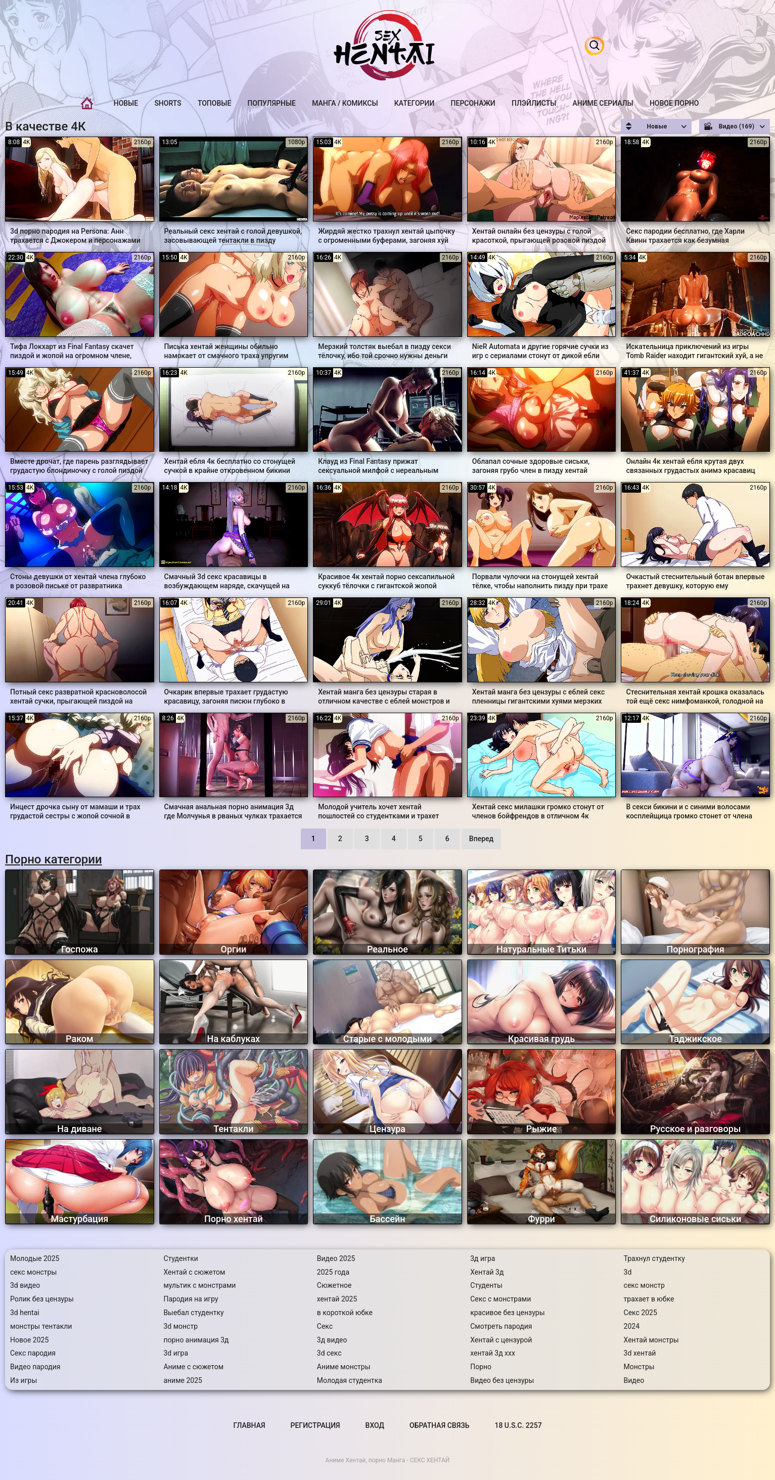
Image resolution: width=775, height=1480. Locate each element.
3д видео (332, 1340)
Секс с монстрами (500, 1299)
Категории (414, 103)
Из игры (23, 1380)
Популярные (272, 103)
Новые (126, 103)
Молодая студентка (349, 1380)
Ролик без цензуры (42, 1299)
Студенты (486, 1285)
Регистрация (315, 1425)
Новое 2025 (29, 1340)
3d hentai (24, 1313)
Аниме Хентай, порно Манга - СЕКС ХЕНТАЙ (388, 1460)
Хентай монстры (651, 1340)
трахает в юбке (649, 1299)
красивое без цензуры (507, 1313)
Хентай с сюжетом (194, 1272)
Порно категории (53, 859)
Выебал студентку (193, 1313)
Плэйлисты (534, 103)
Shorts (167, 103)
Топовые (214, 103)
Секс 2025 (640, 1313)
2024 (632, 1326)
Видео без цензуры (502, 1380)
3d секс (329, 1353)
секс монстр (644, 1285)
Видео (634, 1380)
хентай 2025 (337, 1299)
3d (628, 1272)
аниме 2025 (182, 1380)
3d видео (25, 1285)
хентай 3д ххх (492, 1353)
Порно (480, 1367)
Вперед (481, 839)
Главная (87, 103)
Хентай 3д (487, 1272)
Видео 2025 (336, 1258)
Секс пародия (33, 1353)
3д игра (482, 1258)
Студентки (180, 1258)
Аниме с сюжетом (193, 1367)
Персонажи (473, 103)
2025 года (333, 1272)
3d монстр (180, 1326)
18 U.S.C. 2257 (517, 1425)
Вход (375, 1425)
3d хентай (640, 1353)
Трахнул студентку (654, 1258)
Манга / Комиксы (345, 103)
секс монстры (33, 1272)
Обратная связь (439, 1425)
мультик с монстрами (199, 1285)
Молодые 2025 (34, 1258)
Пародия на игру (190, 1299)
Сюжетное (334, 1285)
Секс (325, 1326)
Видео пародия (35, 1367)
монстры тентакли (41, 1326)
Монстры (639, 1367)
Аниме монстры (344, 1367)
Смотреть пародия (501, 1326)
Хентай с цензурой (501, 1340)
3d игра (175, 1353)
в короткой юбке (345, 1313)
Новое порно (674, 103)
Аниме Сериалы (603, 103)
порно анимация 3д (196, 1340)
